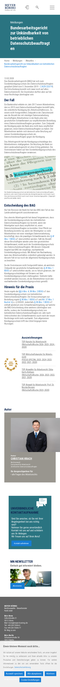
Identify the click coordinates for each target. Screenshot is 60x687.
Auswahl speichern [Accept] (14, 673)
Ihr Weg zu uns (10, 630)
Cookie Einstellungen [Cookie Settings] (30, 680)
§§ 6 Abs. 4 (24, 291)
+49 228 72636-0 (14, 625)
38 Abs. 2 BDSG (36, 291)
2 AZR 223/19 (46, 86)
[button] (27, 7)
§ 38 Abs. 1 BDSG (27, 299)
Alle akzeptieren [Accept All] (34, 673)
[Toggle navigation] (52, 7)
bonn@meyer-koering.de (18, 623)
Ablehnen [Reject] (50, 673)
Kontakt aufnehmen (21, 549)
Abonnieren (17, 591)
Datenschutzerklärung (22, 667)
